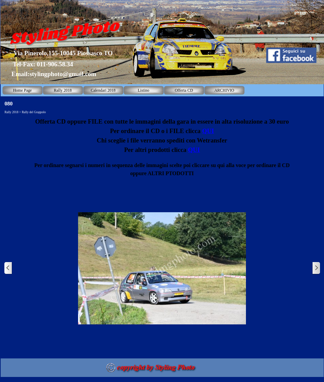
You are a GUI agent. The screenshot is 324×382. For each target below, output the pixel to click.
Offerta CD (184, 90)
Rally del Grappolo (34, 112)
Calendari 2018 (103, 90)
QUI (208, 130)
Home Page (22, 90)
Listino (143, 90)
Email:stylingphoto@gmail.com (53, 73)
